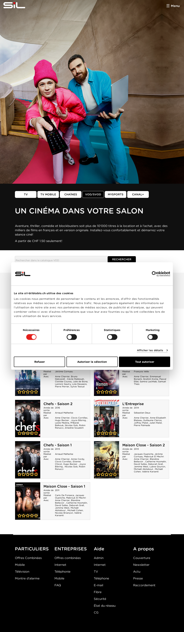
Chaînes (70, 194)
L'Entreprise (133, 404)
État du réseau (105, 605)
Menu (175, 6)
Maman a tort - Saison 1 (106, 377)
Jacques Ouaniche (143, 454)
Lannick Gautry (63, 384)
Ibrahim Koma (150, 379)
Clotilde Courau (63, 381)
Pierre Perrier (62, 386)
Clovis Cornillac (79, 417)
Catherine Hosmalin (155, 461)
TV (26, 194)
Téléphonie (62, 571)
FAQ (57, 585)
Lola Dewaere (79, 384)
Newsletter (141, 565)
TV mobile (48, 194)
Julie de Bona (80, 381)
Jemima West (141, 466)
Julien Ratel (155, 422)
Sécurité (100, 599)
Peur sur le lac (27, 377)
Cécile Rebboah (75, 379)
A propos (143, 548)
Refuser (39, 361)
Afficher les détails (150, 350)
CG (96, 612)
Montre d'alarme (27, 578)
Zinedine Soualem (74, 427)
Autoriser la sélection (92, 361)
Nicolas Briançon (64, 512)
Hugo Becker (62, 420)
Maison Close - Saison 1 (64, 486)
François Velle (141, 371)
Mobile (20, 565)
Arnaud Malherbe (64, 412)
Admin (99, 558)
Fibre (98, 592)
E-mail (98, 585)
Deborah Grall (155, 464)
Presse (138, 578)
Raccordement (144, 585)
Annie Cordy (77, 459)
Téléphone (101, 578)
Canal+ (138, 194)
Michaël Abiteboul (144, 469)
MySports (115, 194)
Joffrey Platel (141, 422)
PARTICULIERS (32, 548)
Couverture (141, 558)
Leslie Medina (62, 422)
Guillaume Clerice (152, 420)
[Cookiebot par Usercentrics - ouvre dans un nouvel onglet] (154, 273)
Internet (60, 565)
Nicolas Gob (71, 425)
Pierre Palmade (142, 425)
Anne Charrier (62, 376)
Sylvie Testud (77, 386)
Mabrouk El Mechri (154, 456)
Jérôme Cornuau (64, 371)
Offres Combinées (28, 558)
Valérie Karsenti (150, 471)
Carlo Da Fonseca (64, 495)
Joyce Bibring (79, 420)
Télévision (22, 571)
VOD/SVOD (93, 194)
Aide (99, 548)
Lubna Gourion (157, 466)
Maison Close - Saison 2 (143, 445)
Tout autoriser (144, 361)
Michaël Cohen (75, 510)
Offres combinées (67, 558)
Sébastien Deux (142, 412)
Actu (136, 571)
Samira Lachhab (148, 381)
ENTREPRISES (70, 548)
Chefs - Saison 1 (57, 445)
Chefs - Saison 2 (57, 404)
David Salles (140, 464)
